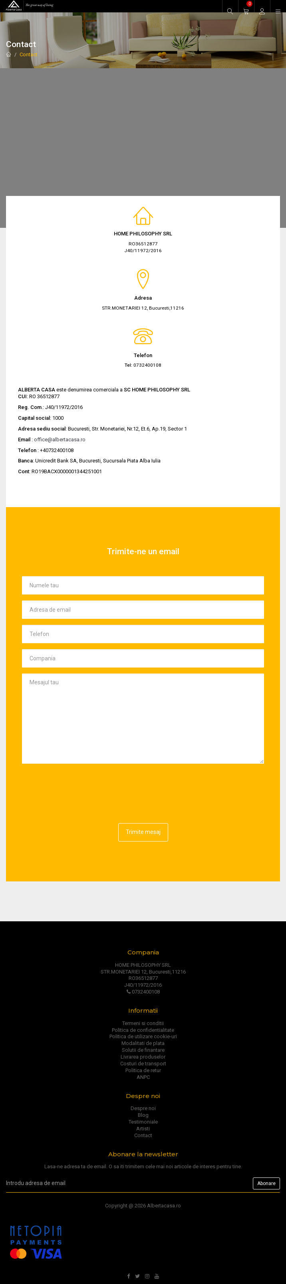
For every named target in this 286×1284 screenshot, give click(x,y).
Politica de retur (143, 1070)
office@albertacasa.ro (59, 439)
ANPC (143, 1077)
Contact (29, 54)
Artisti (143, 1129)
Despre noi (143, 1108)
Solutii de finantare (143, 1050)
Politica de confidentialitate (143, 1030)
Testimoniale (143, 1122)
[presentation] (82, 785)
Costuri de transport (143, 1064)
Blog (143, 1115)
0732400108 (143, 992)
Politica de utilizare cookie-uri (143, 1036)
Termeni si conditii (143, 1023)
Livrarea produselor (143, 1057)
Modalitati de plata (143, 1043)
